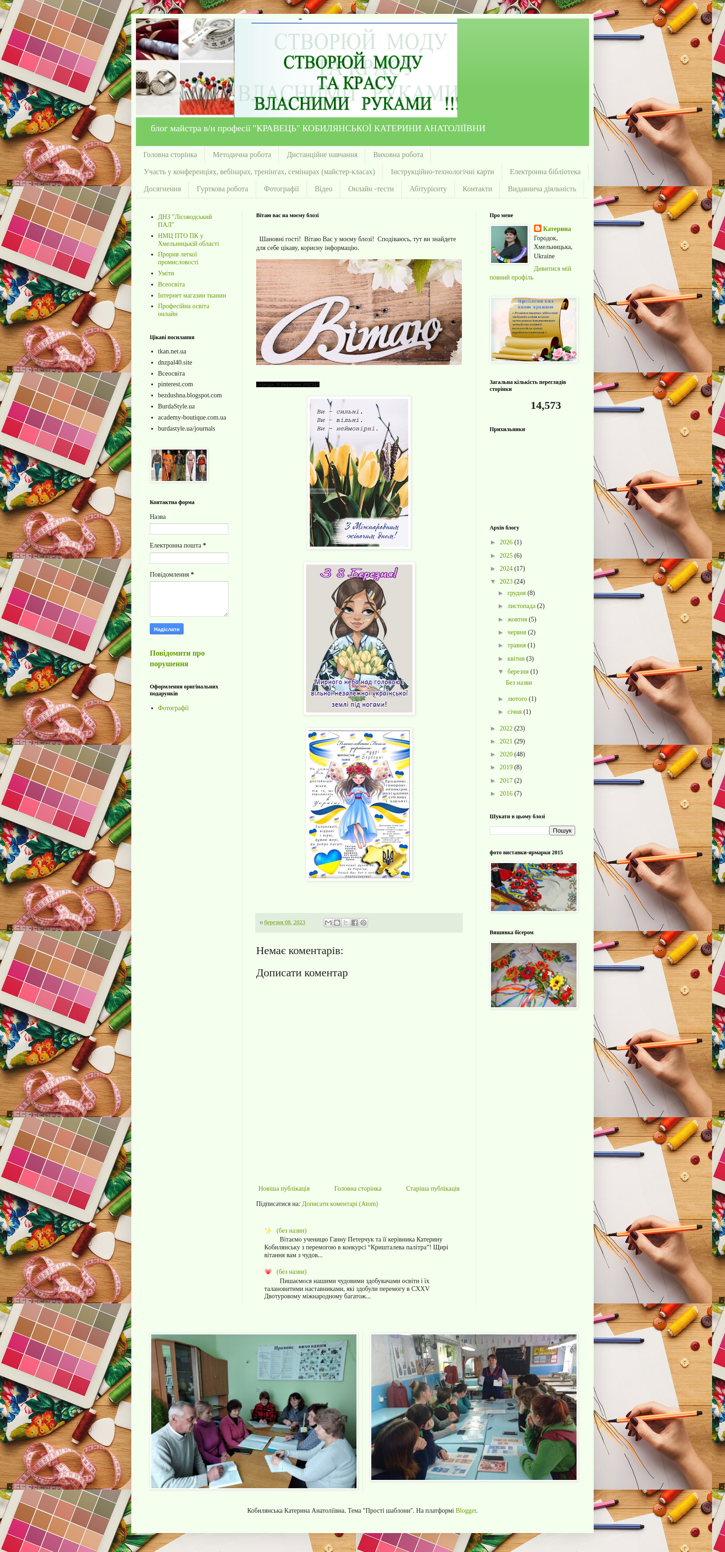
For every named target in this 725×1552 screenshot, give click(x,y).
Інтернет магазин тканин (192, 295)
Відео (323, 189)
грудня (517, 593)
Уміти (166, 273)
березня (518, 671)
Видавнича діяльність (542, 189)
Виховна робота (398, 154)
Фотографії (281, 189)
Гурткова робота (222, 189)
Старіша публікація (433, 1188)
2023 (507, 581)
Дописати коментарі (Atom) (340, 1203)
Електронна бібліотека (545, 172)
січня (515, 711)
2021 (507, 741)
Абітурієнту (428, 189)
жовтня (517, 619)
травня (517, 645)
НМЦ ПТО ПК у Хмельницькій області (188, 239)
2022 (507, 728)
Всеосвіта (171, 284)
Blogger (466, 1510)
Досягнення (162, 189)
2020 (507, 754)
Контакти (477, 189)
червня (517, 632)
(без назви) (291, 1230)
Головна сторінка (170, 154)
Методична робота (242, 154)
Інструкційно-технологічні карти (442, 172)
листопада (522, 606)
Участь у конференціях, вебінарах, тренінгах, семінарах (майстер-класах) (259, 172)
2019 (507, 767)
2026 (507, 542)
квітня (516, 658)
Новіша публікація (284, 1188)
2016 (507, 793)
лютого (517, 698)
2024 (507, 568)
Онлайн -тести (371, 189)
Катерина (557, 228)
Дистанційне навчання (322, 154)
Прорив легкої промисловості (178, 258)
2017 (507, 780)
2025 (507, 555)
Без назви (519, 682)
